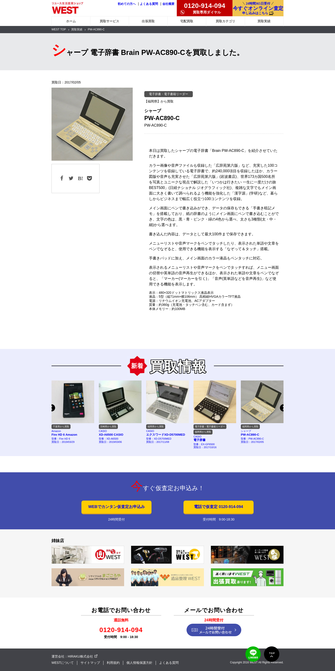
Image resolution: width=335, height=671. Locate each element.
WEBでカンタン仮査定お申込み (116, 507)
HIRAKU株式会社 (80, 656)
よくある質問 (149, 4)
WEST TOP (59, 29)
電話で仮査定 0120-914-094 (218, 507)
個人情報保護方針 (139, 663)
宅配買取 (186, 21)
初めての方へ (127, 4)
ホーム (71, 21)
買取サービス (109, 21)
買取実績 (264, 21)
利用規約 (113, 663)
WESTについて (63, 663)
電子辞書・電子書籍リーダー (168, 94)
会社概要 (168, 4)
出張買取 (148, 21)
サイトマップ (90, 663)
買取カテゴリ (225, 21)
